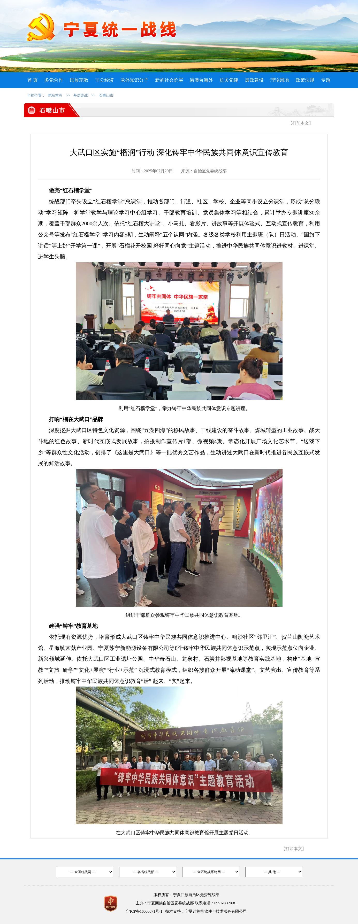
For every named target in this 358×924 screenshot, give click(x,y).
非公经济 (104, 80)
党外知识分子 (134, 80)
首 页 (32, 80)
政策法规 (305, 80)
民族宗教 (79, 80)
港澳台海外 (201, 80)
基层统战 (80, 95)
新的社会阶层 (169, 80)
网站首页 (55, 95)
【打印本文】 (300, 123)
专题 (325, 80)
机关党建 (229, 80)
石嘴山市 (106, 95)
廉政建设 (254, 80)
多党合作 (53, 80)
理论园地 (279, 80)
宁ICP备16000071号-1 (144, 911)
